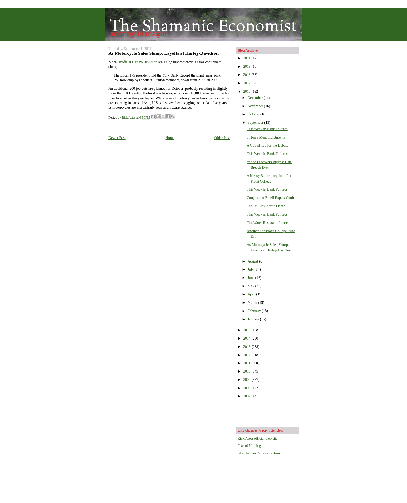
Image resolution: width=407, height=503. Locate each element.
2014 (247, 338)
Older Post (222, 138)
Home (169, 138)
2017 (247, 83)
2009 (247, 379)
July (251, 269)
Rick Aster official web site (258, 438)
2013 (247, 346)
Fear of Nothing (249, 446)
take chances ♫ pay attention (259, 453)
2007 (247, 396)
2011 (247, 363)
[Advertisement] (268, 412)
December (256, 97)
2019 (247, 66)
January (254, 319)
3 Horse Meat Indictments (266, 137)
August (253, 261)
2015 (247, 330)
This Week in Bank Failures (267, 129)
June (251, 277)
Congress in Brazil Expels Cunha (271, 198)
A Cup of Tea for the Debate (267, 145)
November (256, 106)
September (256, 122)
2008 (247, 388)
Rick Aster (129, 117)
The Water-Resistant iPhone (267, 223)
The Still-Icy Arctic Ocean (266, 206)
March (253, 302)
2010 (247, 371)
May (251, 286)
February (255, 311)
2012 (247, 355)
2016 (247, 91)
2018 (247, 75)
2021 (247, 58)
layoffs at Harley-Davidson (137, 62)
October (254, 114)
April (252, 294)
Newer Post (117, 138)
